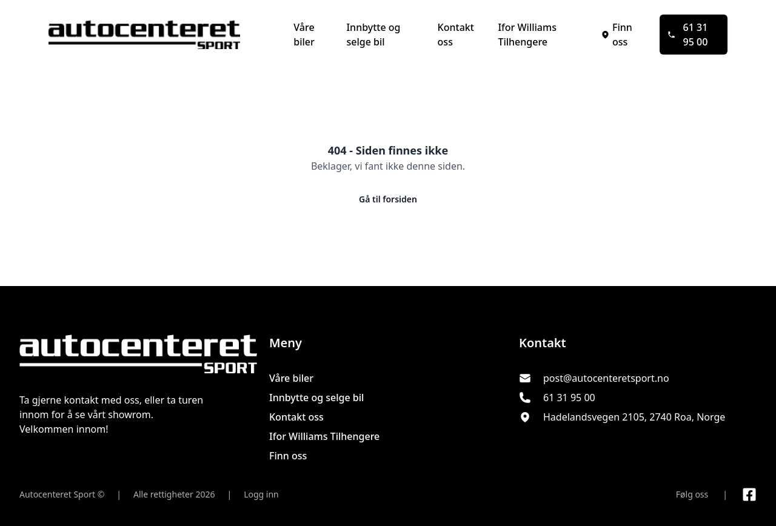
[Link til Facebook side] (749, 494)
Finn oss (616, 34)
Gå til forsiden (388, 199)
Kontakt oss (456, 34)
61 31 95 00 (687, 34)
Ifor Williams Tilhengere (527, 34)
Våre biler (304, 34)
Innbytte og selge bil (373, 34)
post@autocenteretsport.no (606, 378)
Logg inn (261, 494)
